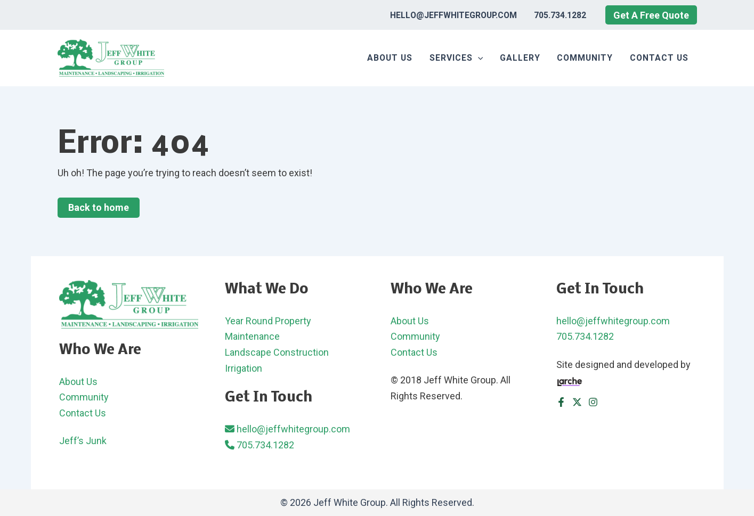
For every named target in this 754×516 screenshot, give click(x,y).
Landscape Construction (277, 352)
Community (585, 58)
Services (456, 58)
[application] (478, 58)
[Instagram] (593, 402)
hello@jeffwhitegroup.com (453, 15)
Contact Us (659, 58)
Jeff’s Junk (83, 440)
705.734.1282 (560, 15)
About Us (389, 58)
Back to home (98, 207)
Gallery (520, 58)
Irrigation (243, 368)
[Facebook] (561, 402)
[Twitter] (577, 402)
